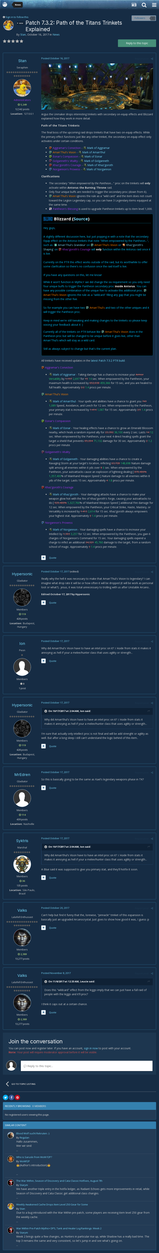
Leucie (84, 981)
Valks (22, 910)
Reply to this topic (137, 43)
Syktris (22, 840)
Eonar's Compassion (65, 156)
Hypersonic (22, 574)
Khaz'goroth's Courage (67, 165)
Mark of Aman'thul (93, 152)
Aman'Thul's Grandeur (71, 245)
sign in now (91, 1048)
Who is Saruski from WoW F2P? (34, 1157)
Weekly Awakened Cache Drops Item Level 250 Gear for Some (52, 1204)
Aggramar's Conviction (67, 148)
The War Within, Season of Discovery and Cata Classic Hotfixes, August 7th (59, 1180)
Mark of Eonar (93, 156)
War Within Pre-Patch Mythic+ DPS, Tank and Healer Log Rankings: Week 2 (58, 1228)
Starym (24, 1185)
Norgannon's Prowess (66, 169)
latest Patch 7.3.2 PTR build (108, 360)
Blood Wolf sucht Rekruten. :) (32, 1133)
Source (81, 219)
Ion (22, 643)
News (56, 34)
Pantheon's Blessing (65, 209)
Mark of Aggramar (98, 148)
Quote (52, 557)
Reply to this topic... (38, 1066)
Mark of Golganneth (96, 161)
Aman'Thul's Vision (64, 152)
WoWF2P (25, 1161)
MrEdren (22, 774)
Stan (23, 34)
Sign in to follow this (17, 17)
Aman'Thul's (97, 307)
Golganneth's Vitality (65, 161)
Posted (55, 58)
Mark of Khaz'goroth (100, 165)
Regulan (24, 1137)
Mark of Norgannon (99, 169)
